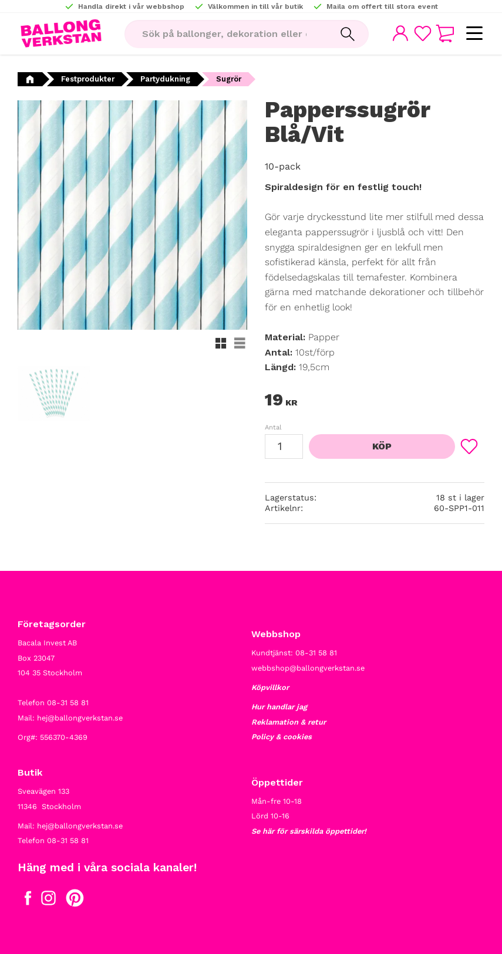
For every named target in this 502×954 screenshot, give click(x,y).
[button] (474, 33)
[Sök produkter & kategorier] (225, 34)
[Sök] (347, 34)
